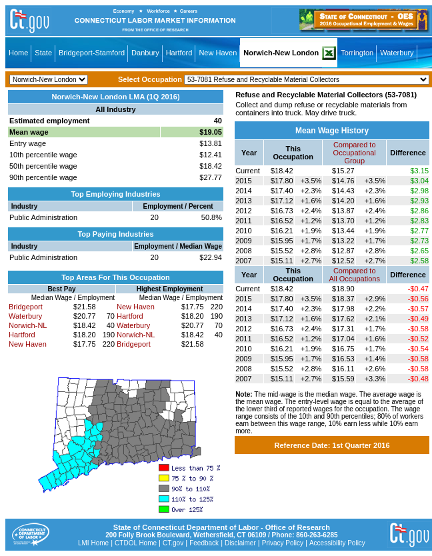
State (43, 53)
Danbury (145, 53)
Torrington (357, 53)
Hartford (179, 53)
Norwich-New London (281, 53)
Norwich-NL (28, 325)
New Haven (218, 53)
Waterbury (396, 53)
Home (18, 53)
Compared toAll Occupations (354, 275)
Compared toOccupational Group (354, 153)
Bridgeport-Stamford (92, 53)
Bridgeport (26, 307)
